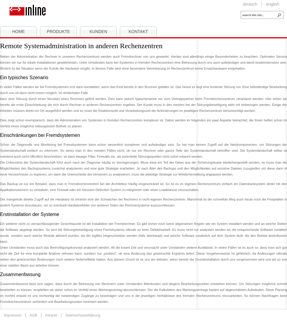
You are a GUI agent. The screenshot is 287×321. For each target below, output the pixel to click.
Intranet (51, 315)
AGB (33, 315)
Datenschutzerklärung (82, 315)
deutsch (250, 4)
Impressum (12, 315)
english (272, 4)
